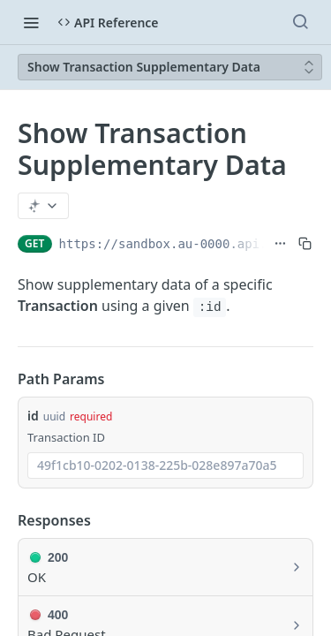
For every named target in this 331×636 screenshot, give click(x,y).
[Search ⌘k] (300, 22)
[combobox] (165, 465)
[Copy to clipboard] (305, 244)
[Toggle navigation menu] (31, 22)
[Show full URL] (280, 244)
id (33, 415)
